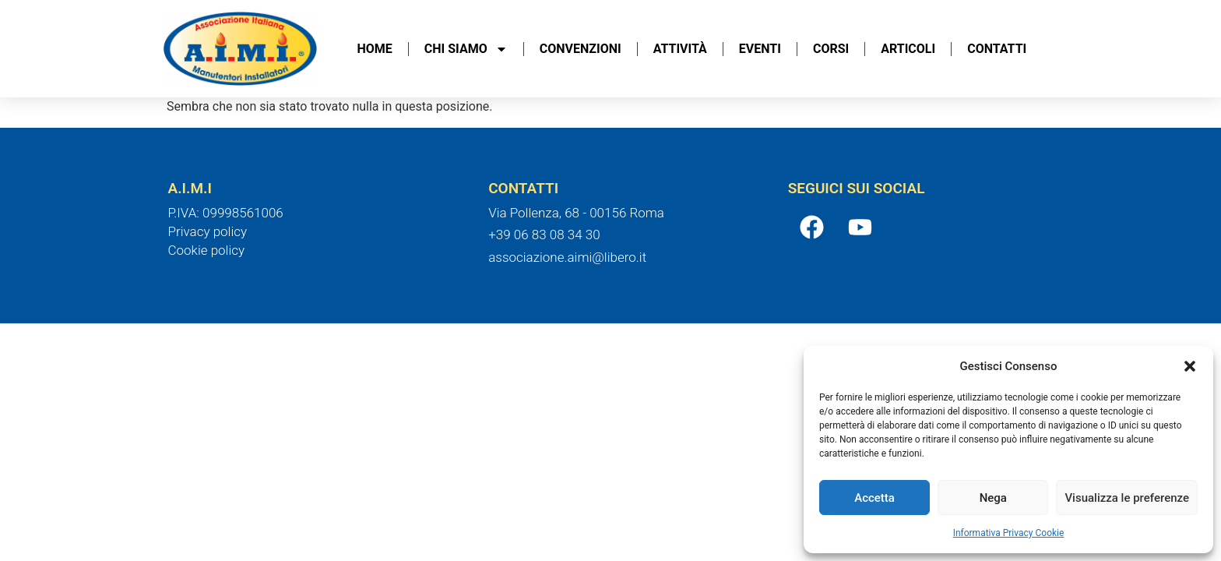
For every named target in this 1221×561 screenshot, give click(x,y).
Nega (993, 498)
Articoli (908, 48)
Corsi (831, 48)
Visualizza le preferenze (1126, 498)
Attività (680, 48)
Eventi (760, 48)
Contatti (996, 48)
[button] (1190, 366)
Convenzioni (580, 48)
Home (374, 48)
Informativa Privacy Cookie (1008, 532)
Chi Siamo (466, 49)
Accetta (874, 498)
